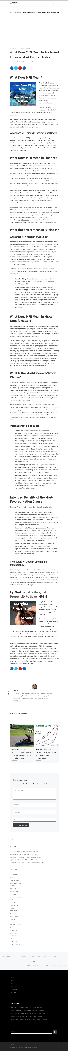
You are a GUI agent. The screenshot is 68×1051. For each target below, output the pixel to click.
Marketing (13, 922)
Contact (13, 978)
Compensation (15, 880)
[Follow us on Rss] (14, 839)
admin (13, 61)
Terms (13, 984)
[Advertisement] (34, 29)
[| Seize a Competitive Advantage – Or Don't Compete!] (13, 3)
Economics (17, 12)
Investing (13, 913)
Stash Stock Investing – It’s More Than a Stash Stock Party (25, 854)
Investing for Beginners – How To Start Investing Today (24, 851)
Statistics (13, 936)
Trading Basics (15, 944)
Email (17, 812)
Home (11, 12)
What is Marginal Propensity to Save (28, 594)
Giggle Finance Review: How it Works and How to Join (24, 860)
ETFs (11, 900)
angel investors (24, 220)
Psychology (14, 927)
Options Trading (15, 925)
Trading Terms (15, 947)
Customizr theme (33, 1047)
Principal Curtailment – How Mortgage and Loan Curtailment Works (22, 755)
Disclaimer (14, 987)
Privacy (13, 981)
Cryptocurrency (16, 883)
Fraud (12, 908)
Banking (12, 877)
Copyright (14, 989)
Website (18, 819)
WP (16, 1047)
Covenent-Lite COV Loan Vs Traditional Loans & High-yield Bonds (27, 862)
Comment (18, 790)
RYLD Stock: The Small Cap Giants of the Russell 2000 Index (25, 857)
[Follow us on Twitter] (12, 839)
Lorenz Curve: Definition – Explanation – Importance (46, 755)
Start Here (13, 933)
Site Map (13, 992)
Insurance (13, 911)
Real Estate (14, 930)
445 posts (17, 700)
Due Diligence (14, 891)
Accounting (14, 875)
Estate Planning (15, 897)
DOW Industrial (15, 889)
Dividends (13, 886)
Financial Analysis (16, 905)
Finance (12, 902)
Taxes (12, 939)
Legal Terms (14, 919)
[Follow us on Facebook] (10, 839)
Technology (14, 941)
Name (17, 805)
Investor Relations (16, 916)
